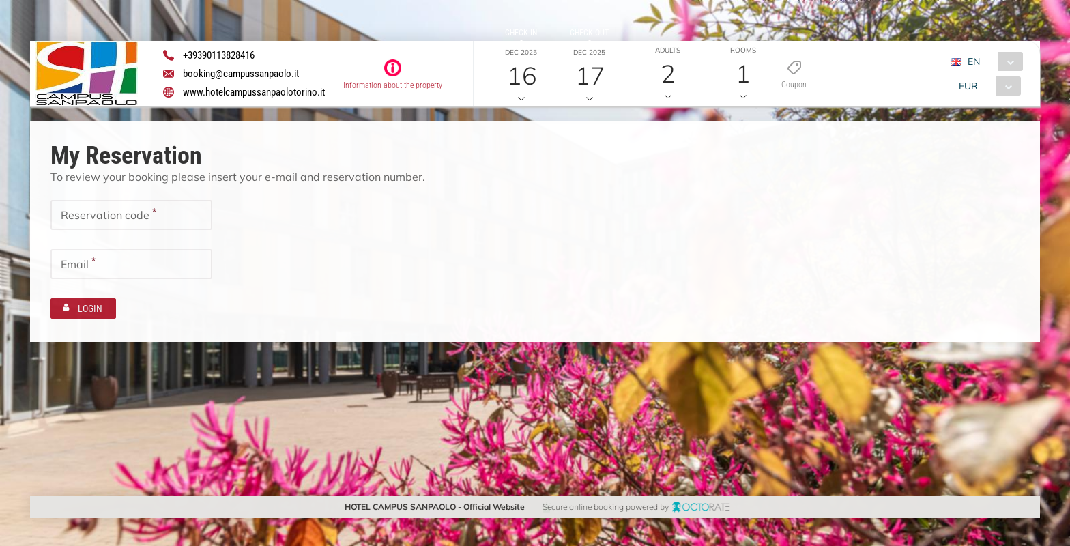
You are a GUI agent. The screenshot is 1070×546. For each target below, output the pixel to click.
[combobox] (991, 61)
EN (973, 61)
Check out (589, 33)
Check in (521, 33)
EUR (967, 86)
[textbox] (131, 214)
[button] (850, 73)
